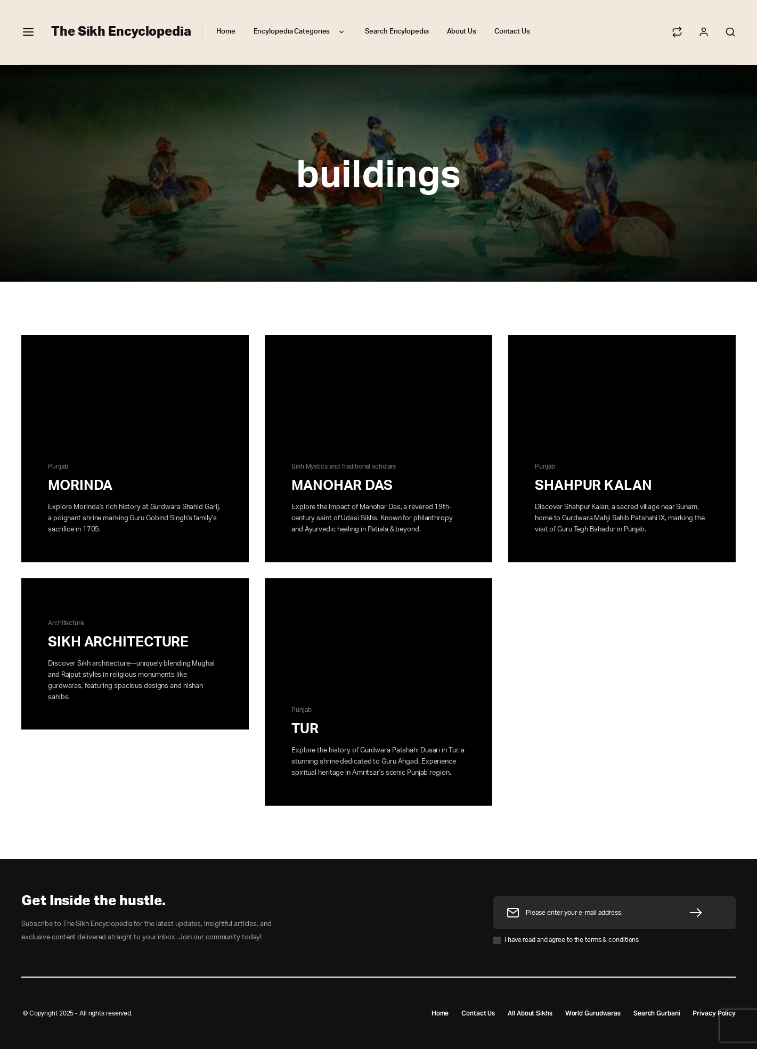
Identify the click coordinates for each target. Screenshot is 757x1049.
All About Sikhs (530, 1013)
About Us (461, 31)
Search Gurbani (656, 1013)
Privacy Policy (714, 1013)
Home (225, 31)
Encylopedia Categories (300, 32)
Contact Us (512, 31)
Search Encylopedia (396, 31)
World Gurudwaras (592, 1013)
